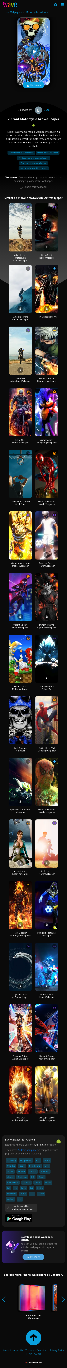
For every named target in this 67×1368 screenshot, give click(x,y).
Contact (7, 1350)
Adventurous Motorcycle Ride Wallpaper (20, 258)
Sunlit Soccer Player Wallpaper (47, 872)
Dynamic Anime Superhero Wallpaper (47, 626)
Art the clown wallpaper (47, 152)
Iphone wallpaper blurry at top (33, 168)
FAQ (30, 1353)
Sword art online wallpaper (21, 152)
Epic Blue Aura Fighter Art (47, 687)
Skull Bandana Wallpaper (20, 749)
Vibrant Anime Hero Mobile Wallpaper (20, 564)
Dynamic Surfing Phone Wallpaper (20, 318)
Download (34, 85)
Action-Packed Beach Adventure (20, 872)
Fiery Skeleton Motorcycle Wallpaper (20, 934)
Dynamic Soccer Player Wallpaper (47, 564)
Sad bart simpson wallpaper (33, 163)
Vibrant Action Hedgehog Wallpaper (47, 441)
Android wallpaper (28, 1150)
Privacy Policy (57, 1350)
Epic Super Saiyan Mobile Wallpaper (46, 1119)
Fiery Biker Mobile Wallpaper (20, 441)
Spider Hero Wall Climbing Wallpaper (47, 749)
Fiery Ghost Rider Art (47, 316)
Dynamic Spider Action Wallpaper (47, 1057)
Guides (37, 1353)
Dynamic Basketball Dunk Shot (20, 503)
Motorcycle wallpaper (37, 12)
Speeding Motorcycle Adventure (20, 811)
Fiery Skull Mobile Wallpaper (20, 1119)
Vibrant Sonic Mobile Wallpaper (20, 687)
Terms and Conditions (36, 1350)
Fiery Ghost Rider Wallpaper (46, 256)
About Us (18, 1350)
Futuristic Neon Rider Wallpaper (46, 995)
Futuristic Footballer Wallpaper (46, 934)
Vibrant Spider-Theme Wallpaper (20, 626)
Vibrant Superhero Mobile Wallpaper (46, 503)
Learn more (33, 1257)
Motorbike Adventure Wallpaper (20, 379)
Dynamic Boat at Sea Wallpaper (20, 995)
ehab (41, 110)
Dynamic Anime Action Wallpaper (20, 1057)
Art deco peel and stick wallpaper (33, 158)
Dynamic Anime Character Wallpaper (46, 379)
